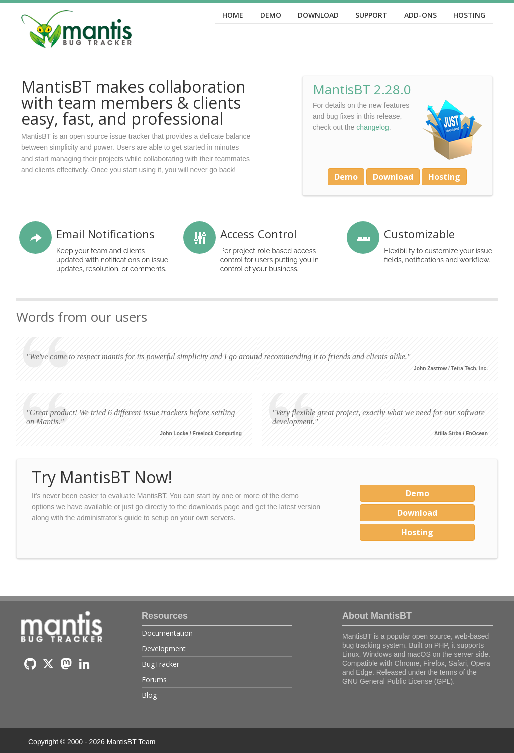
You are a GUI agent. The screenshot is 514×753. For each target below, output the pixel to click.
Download (393, 176)
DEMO (270, 15)
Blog (149, 695)
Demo (346, 176)
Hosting (444, 176)
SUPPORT (371, 15)
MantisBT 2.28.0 (362, 89)
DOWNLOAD (318, 15)
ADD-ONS (420, 15)
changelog (372, 127)
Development (164, 648)
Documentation (167, 633)
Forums (154, 679)
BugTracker (160, 664)
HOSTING (469, 15)
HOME (232, 15)
